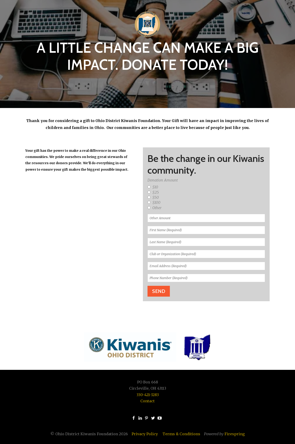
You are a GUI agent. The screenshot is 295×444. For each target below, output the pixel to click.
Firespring (234, 434)
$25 (153, 192)
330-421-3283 (147, 394)
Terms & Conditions (181, 434)
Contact (147, 401)
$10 (153, 187)
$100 (154, 202)
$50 (153, 197)
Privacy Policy (145, 434)
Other (155, 207)
